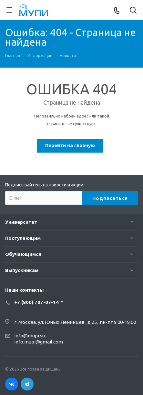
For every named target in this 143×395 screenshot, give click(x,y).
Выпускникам (21, 270)
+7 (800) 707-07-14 (36, 302)
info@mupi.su (29, 335)
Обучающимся (23, 254)
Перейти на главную (70, 145)
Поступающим (23, 238)
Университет (21, 222)
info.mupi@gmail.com (38, 341)
